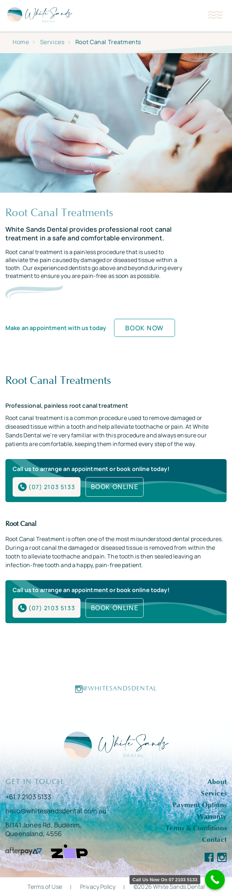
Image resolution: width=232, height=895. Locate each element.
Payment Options (200, 804)
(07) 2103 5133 (46, 486)
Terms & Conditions (196, 827)
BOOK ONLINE (115, 486)
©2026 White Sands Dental (169, 886)
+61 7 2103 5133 (28, 795)
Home (21, 42)
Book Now (144, 328)
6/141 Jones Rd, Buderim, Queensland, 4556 (43, 828)
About (217, 781)
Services (52, 42)
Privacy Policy (97, 886)
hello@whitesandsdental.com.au (55, 809)
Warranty (212, 815)
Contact (214, 839)
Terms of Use (44, 886)
